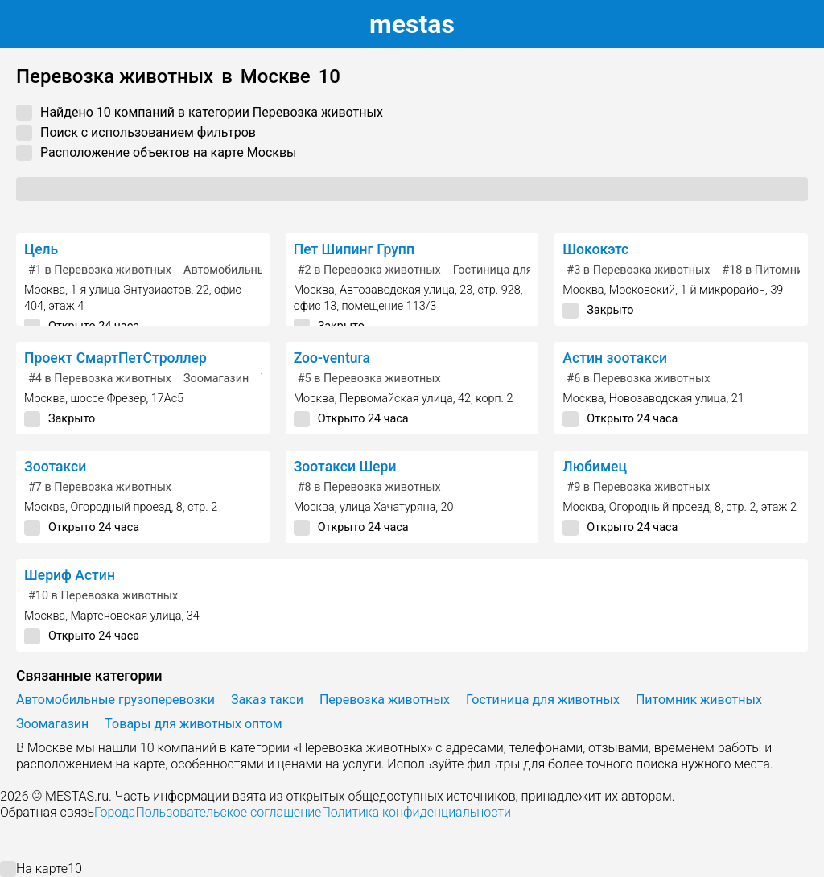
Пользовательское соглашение (228, 812)
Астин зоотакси (614, 358)
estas (412, 24)
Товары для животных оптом (193, 723)
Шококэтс (595, 249)
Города (114, 812)
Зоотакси (55, 467)
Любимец (594, 467)
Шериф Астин (69, 575)
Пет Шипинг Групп (354, 249)
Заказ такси (267, 699)
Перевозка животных (384, 699)
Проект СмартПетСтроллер (115, 358)
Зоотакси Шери (345, 467)
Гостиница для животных (522, 270)
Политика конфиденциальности (416, 812)
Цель (41, 249)
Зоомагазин (216, 378)
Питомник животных (699, 699)
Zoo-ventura (332, 358)
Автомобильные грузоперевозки (115, 699)
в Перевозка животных (99, 270)
